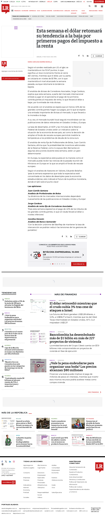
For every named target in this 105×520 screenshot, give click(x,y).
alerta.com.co (6, 513)
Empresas (26, 477)
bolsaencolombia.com (76, 508)
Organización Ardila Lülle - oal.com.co (96, 509)
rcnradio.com (60, 511)
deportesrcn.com (19, 513)
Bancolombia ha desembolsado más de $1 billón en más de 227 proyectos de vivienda (72, 338)
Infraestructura (42, 485)
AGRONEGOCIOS (58, 10)
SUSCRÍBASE (99, 1)
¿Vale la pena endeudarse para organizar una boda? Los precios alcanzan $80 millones (13, 319)
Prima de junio (83, 16)
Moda (18, 435)
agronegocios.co (24, 508)
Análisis (54, 465)
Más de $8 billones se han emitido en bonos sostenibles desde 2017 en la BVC (94, 441)
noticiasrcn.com (72, 511)
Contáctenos (73, 474)
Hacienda (8, 345)
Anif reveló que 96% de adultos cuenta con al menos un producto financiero (59, 441)
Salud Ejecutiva (57, 492)
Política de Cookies (75, 487)
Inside (54, 485)
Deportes (8, 359)
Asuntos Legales (28, 468)
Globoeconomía (57, 480)
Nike (91, 16)
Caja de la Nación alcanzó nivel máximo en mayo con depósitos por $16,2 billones (14, 351)
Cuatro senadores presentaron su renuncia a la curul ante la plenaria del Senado (59, 425)
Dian (29, 19)
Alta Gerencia (42, 465)
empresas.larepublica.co (41, 508)
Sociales (26, 497)
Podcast (26, 492)
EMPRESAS (32, 10)
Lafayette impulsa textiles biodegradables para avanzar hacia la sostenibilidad (24, 442)
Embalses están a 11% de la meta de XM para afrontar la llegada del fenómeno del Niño (15, 304)
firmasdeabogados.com (59, 508)
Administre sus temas (11, 78)
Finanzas (26, 480)
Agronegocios (28, 465)
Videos (40, 497)
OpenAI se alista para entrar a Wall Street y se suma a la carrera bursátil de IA (24, 425)
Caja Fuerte (41, 468)
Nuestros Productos (75, 472)
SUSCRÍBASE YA (78, 264)
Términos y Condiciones (77, 479)
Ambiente (89, 435)
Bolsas (18, 418)
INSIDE (101, 10)
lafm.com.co (83, 511)
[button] (30, 255)
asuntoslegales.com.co (9, 508)
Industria (8, 329)
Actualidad (90, 418)
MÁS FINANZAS (93, 392)
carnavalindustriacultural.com (32, 511)
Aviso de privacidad (75, 477)
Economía (55, 472)
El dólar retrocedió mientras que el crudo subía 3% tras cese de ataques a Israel (73, 307)
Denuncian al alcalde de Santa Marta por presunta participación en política (94, 425)
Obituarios (41, 487)
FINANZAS (17, 10)
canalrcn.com (49, 511)
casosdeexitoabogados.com (11, 511)
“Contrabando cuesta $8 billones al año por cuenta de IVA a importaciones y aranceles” (14, 382)
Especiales (41, 477)
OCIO (38, 10)
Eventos (54, 477)
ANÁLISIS (67, 10)
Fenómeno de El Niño (19, 19)
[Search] (89, 6)
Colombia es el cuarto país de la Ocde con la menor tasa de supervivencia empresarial (14, 336)
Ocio (53, 487)
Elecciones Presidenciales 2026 (67, 16)
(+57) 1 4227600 (7, 475)
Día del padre (50, 16)
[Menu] (12, 10)
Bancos (7, 313)
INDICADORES (93, 10)
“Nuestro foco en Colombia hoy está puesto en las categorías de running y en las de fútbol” (15, 366)
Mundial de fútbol (38, 16)
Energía (7, 299)
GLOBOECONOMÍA (46, 10)
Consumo (26, 472)
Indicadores (27, 485)
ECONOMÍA (25, 10)
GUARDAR (97, 56)
